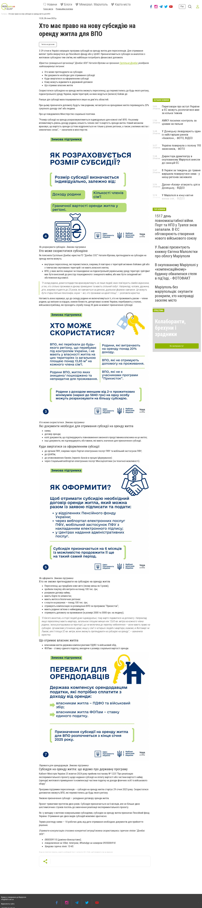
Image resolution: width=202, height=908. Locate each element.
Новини (50, 4)
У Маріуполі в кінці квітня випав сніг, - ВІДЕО (177, 197)
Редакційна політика (64, 9)
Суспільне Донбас (128, 62)
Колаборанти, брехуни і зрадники (170, 327)
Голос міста (48, 9)
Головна (4, 14)
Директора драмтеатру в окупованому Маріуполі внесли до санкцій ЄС (181, 160)
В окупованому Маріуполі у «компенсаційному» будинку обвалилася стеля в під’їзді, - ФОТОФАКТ (176, 271)
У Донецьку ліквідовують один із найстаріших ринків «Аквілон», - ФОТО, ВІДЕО (181, 135)
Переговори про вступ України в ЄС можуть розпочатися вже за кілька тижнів (180, 110)
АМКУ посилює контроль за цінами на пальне (179, 122)
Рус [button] (182, 6)
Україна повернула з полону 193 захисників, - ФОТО (181, 147)
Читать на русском (47, 44)
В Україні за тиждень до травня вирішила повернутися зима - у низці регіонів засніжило (181, 174)
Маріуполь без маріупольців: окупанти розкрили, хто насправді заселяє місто (174, 294)
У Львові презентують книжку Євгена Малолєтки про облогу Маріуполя (176, 251)
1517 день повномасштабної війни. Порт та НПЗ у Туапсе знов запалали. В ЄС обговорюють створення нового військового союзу (176, 227)
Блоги (66, 4)
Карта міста (121, 4)
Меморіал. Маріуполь (91, 4)
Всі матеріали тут (177, 346)
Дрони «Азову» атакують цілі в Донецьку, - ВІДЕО (181, 186)
